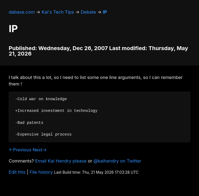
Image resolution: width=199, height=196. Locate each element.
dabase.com (22, 12)
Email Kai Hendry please (61, 161)
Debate (88, 12)
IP (105, 12)
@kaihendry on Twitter (117, 161)
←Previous (20, 149)
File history (41, 172)
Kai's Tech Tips (58, 12)
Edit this (17, 172)
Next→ (40, 149)
